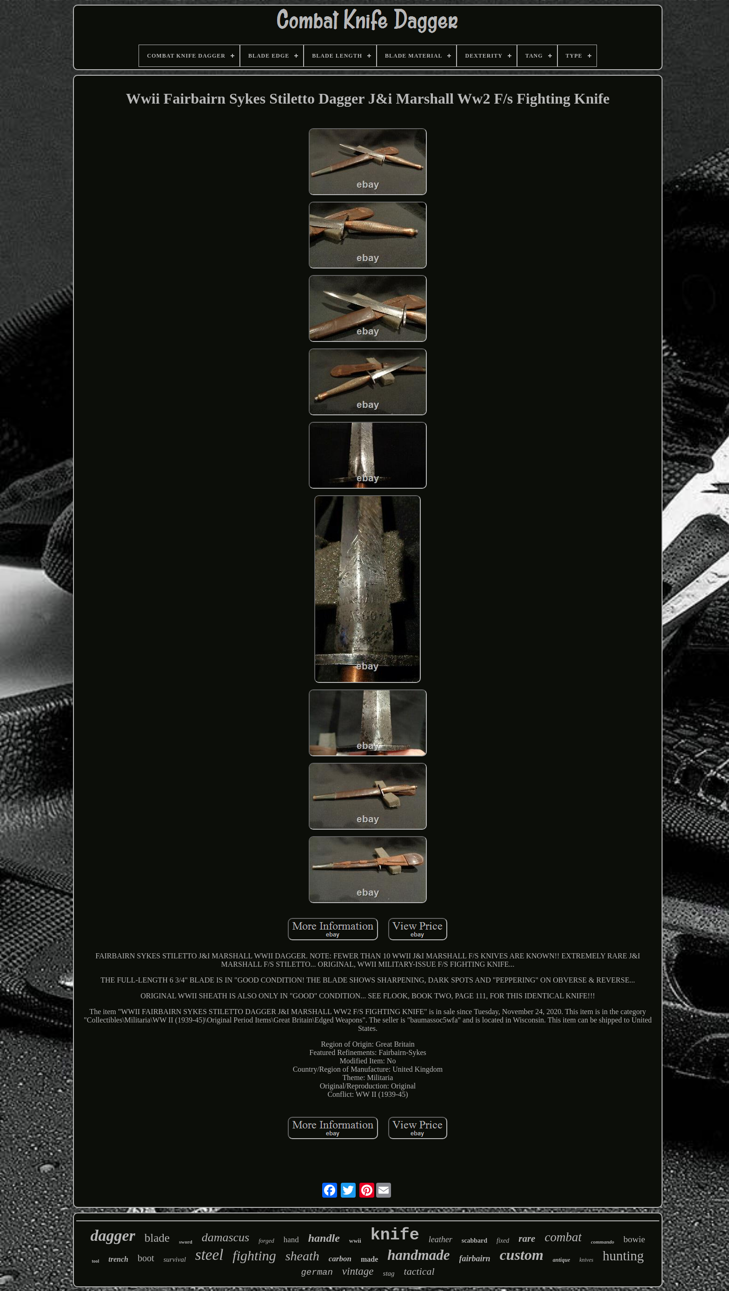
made (369, 1259)
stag (389, 1273)
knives (586, 1260)
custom (521, 1254)
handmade (418, 1255)
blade (157, 1238)
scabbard (474, 1240)
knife (395, 1235)
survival (175, 1259)
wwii (355, 1240)
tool (95, 1261)
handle (324, 1238)
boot (146, 1258)
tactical (419, 1271)
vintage (358, 1271)
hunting (623, 1255)
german (316, 1272)
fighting (254, 1255)
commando (602, 1242)
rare (526, 1238)
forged (266, 1240)
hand (291, 1239)
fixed (503, 1240)
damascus (226, 1237)
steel (209, 1254)
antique (561, 1260)
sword (185, 1242)
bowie (634, 1239)
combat (562, 1237)
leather (440, 1239)
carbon (340, 1258)
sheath (302, 1256)
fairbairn (474, 1258)
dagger (112, 1235)
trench (118, 1259)
